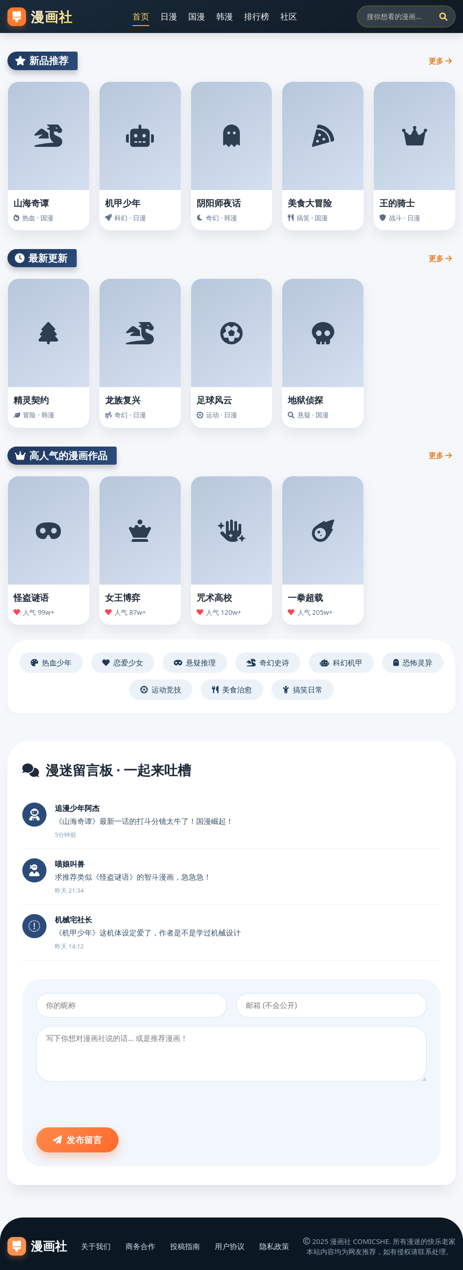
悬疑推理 (195, 663)
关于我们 (96, 1246)
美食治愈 (232, 689)
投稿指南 (185, 1246)
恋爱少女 (122, 663)
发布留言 (77, 1139)
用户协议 (230, 1246)
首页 (140, 16)
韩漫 (224, 16)
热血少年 (51, 663)
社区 (288, 16)
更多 (440, 61)
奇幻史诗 (267, 663)
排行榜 (256, 16)
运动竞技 (160, 689)
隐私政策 (274, 1246)
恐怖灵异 (412, 663)
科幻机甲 (341, 663)
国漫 (196, 16)
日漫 (168, 16)
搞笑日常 (303, 689)
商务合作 (140, 1246)
